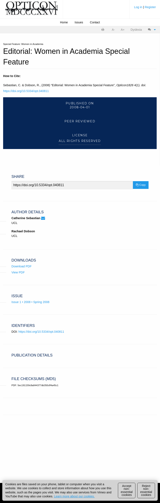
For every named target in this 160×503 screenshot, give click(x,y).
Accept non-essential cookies (127, 490)
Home (64, 22)
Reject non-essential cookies (146, 490)
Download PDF (21, 266)
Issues (79, 22)
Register (150, 7)
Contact (95, 22)
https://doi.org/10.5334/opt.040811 (26, 91)
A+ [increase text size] (123, 29)
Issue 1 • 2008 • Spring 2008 (30, 302)
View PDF (18, 272)
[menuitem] (145, 8)
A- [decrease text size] (113, 29)
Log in (138, 7)
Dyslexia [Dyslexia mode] (136, 29)
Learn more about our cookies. (74, 496)
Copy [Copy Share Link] (141, 184)
